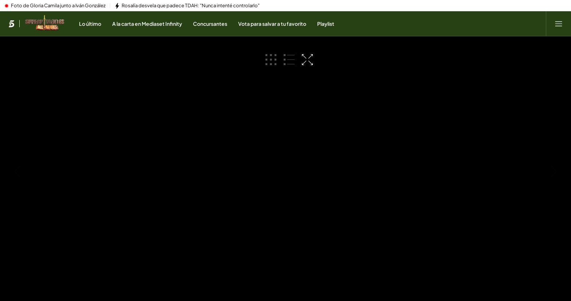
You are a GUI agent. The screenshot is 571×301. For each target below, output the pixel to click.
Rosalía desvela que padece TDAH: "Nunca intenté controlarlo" (191, 6)
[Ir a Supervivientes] (44, 24)
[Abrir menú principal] (558, 23)
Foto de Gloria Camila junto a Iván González (58, 6)
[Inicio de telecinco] (11, 23)
